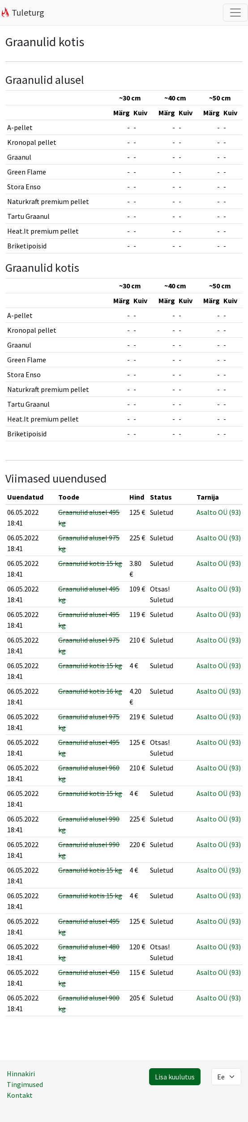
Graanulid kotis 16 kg (90, 691)
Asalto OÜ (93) (219, 512)
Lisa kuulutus (175, 1076)
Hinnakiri (21, 1073)
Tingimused (25, 1084)
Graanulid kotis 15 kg (90, 563)
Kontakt (20, 1095)
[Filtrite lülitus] (235, 13)
